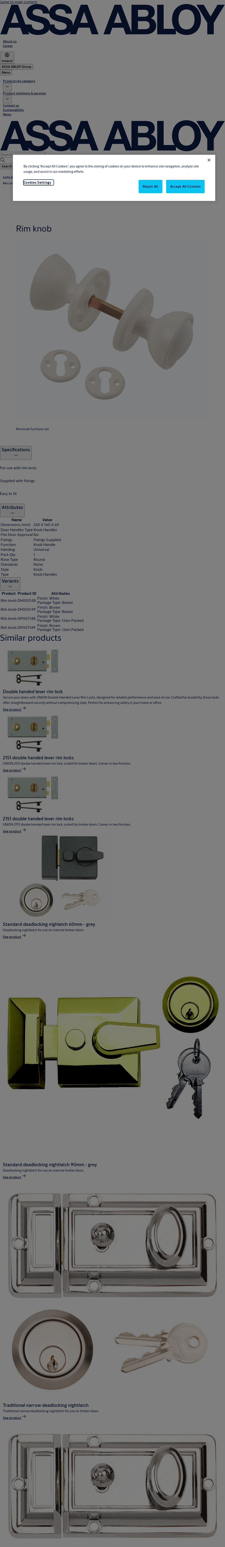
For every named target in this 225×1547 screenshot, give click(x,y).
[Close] (209, 160)
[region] (114, 178)
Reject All (150, 186)
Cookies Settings (37, 182)
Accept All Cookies (185, 186)
